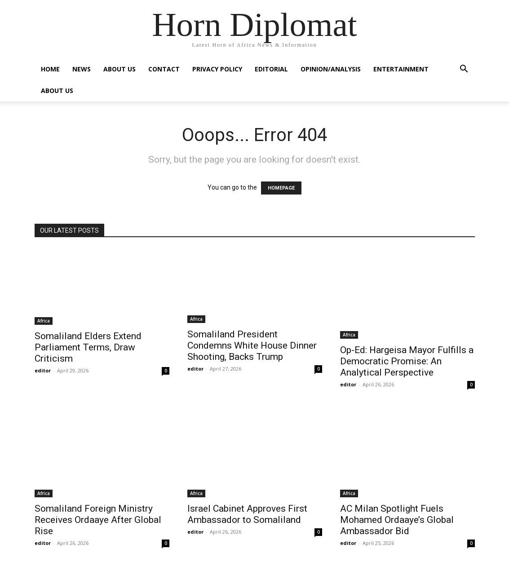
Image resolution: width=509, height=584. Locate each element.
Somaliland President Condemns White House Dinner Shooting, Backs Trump (252, 345)
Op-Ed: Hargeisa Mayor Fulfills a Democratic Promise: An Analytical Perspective (407, 361)
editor (43, 370)
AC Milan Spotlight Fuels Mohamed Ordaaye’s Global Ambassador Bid (397, 519)
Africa (43, 321)
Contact (164, 69)
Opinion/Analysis (331, 69)
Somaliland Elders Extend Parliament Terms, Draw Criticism (88, 347)
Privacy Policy (217, 69)
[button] (464, 70)
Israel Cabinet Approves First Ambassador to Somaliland (247, 514)
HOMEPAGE (281, 188)
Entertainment (401, 69)
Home (50, 69)
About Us (119, 69)
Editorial (271, 69)
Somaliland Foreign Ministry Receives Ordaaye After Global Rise (98, 519)
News (81, 69)
